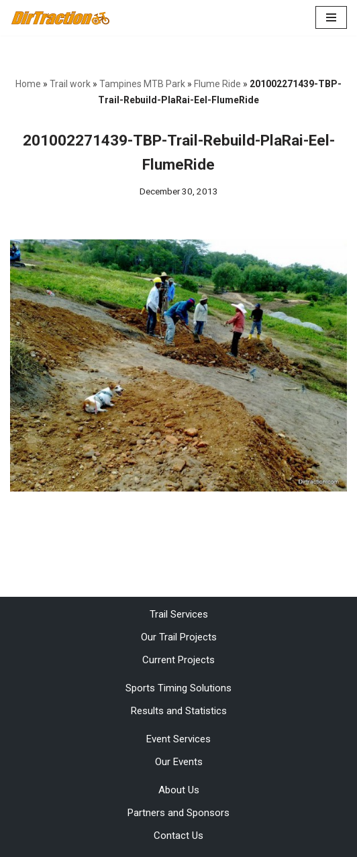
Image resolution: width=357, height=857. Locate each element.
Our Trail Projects (179, 637)
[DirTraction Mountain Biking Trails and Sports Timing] (60, 17)
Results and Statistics (179, 711)
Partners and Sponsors (179, 813)
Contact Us (178, 836)
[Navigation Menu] (331, 17)
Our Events (179, 762)
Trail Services (179, 614)
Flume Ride (217, 83)
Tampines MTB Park (142, 83)
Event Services (178, 739)
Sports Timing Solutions (178, 688)
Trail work (70, 83)
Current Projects (178, 660)
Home (28, 83)
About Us (178, 790)
